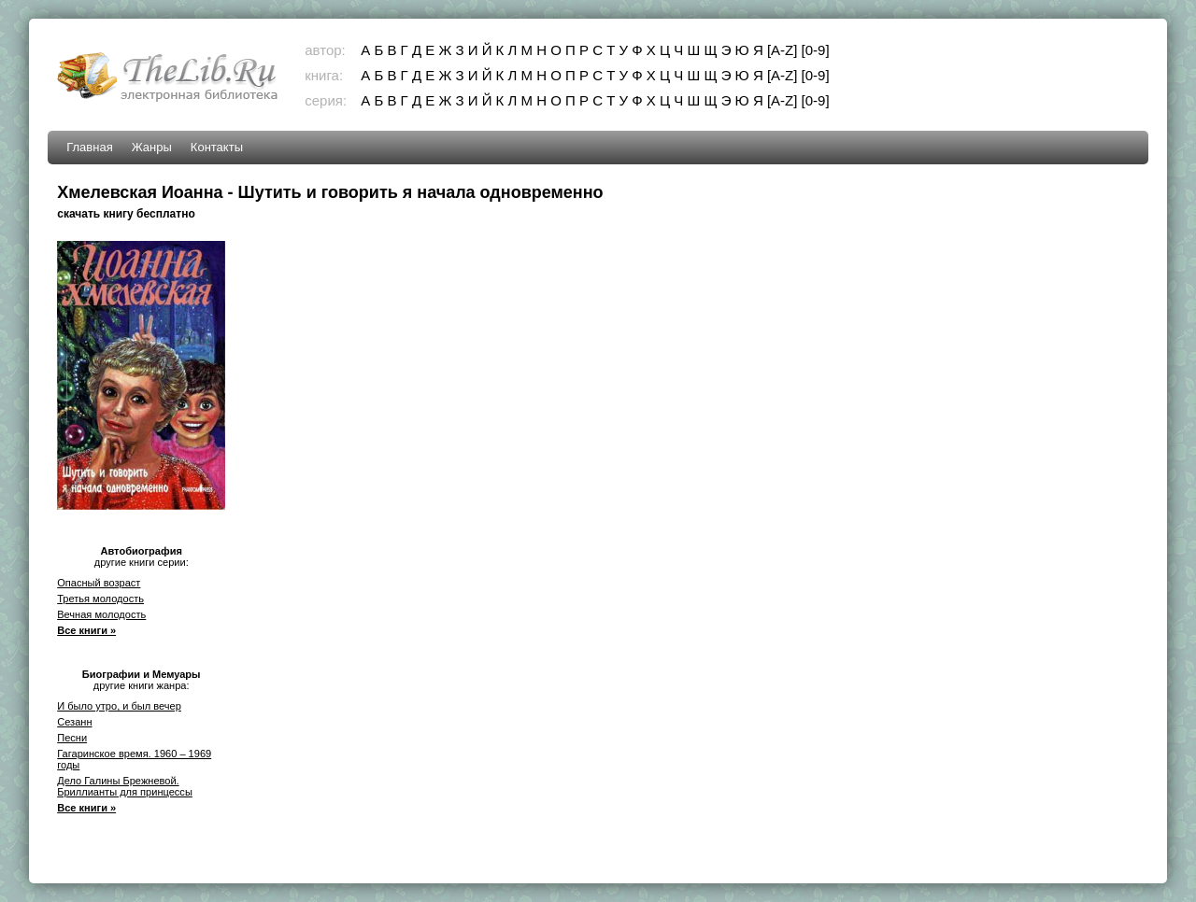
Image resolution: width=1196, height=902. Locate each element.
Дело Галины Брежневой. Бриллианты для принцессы (124, 786)
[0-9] (816, 50)
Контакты (217, 147)
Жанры (152, 147)
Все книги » (86, 630)
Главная (89, 147)
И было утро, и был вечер (119, 706)
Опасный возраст (98, 582)
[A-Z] (782, 50)
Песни (72, 737)
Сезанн (74, 721)
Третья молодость (100, 598)
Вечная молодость (101, 614)
